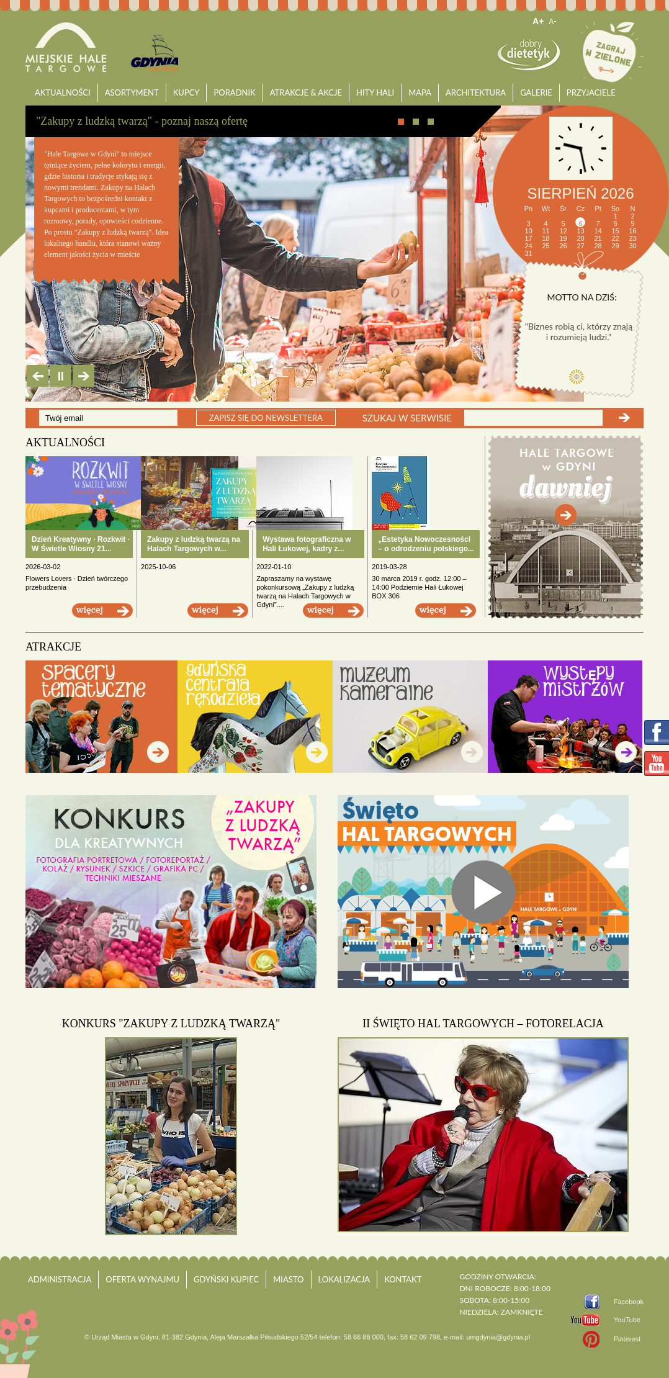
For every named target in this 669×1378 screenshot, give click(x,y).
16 (632, 231)
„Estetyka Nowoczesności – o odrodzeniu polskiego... (426, 544)
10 (528, 231)
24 (528, 246)
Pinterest (627, 1339)
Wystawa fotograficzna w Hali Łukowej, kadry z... (307, 544)
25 (545, 246)
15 (615, 231)
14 (597, 231)
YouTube (627, 1319)
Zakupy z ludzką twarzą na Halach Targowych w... (193, 544)
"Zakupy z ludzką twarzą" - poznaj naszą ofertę (142, 121)
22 (615, 238)
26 (563, 246)
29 (615, 246)
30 (632, 246)
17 (528, 238)
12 (563, 231)
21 (597, 238)
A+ (538, 21)
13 (580, 231)
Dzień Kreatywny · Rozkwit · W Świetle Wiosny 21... (81, 544)
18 (545, 238)
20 (580, 238)
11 (545, 231)
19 (563, 238)
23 (632, 238)
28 (597, 246)
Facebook (629, 1301)
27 (580, 246)
